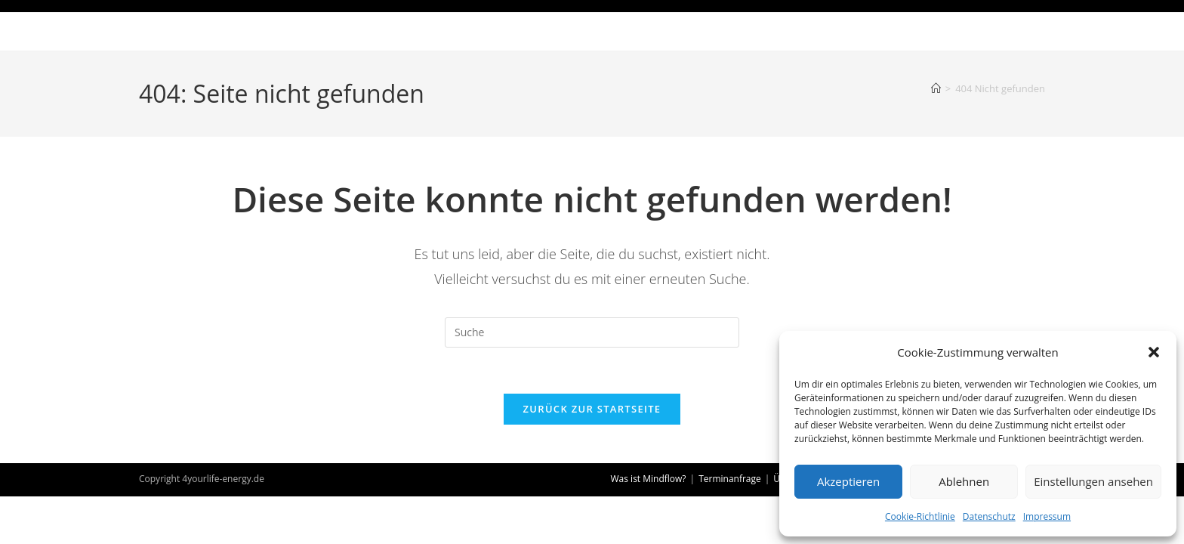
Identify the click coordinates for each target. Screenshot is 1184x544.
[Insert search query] (592, 332)
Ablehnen (964, 481)
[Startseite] (936, 88)
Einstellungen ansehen (1093, 481)
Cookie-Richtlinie (920, 516)
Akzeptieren (848, 481)
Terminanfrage (729, 478)
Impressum (1047, 516)
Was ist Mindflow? (648, 478)
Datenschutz (989, 516)
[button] (1153, 352)
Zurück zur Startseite (592, 409)
